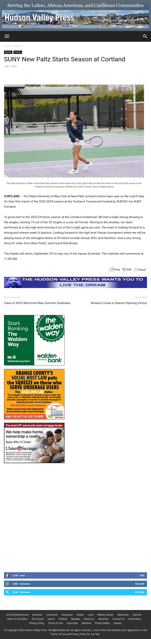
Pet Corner (38, 619)
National (86, 623)
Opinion (137, 614)
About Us (89, 619)
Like (142, 575)
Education (67, 614)
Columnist (52, 614)
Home (7, 46)
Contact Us (118, 619)
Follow (139, 583)
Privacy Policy (36, 623)
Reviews (75, 619)
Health (80, 614)
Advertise (103, 619)
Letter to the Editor (17, 619)
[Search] (145, 36)
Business (37, 614)
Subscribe (72, 623)
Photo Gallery (102, 623)
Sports (18, 46)
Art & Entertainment (17, 614)
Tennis (18, 52)
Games (118, 623)
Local (91, 614)
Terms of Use (55, 623)
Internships (134, 619)
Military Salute (105, 614)
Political (63, 619)
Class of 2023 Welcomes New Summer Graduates (37, 303)
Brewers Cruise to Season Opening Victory (119, 303)
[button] (6, 36)
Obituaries (123, 614)
